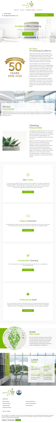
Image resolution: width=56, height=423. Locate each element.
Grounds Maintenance (30, 401)
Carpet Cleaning (6, 405)
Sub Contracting (29, 405)
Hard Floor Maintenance (31, 403)
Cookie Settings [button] (11, 420)
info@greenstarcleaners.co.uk (11, 15)
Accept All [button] (18, 420)
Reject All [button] (4, 420)
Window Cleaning (6, 403)
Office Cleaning (6, 401)
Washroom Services (7, 407)
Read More (16, 417)
